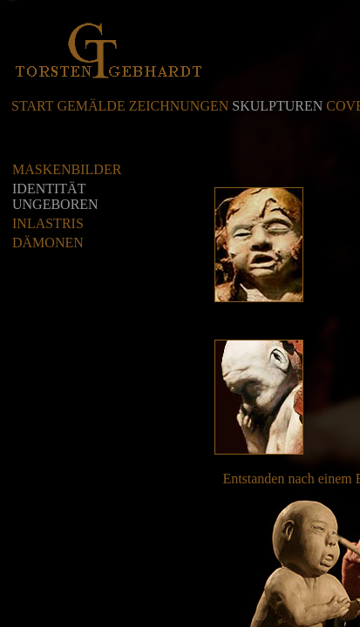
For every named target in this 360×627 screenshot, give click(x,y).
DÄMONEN (48, 242)
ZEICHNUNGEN (179, 105)
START (32, 105)
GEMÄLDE (91, 105)
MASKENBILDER (66, 169)
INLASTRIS (48, 223)
